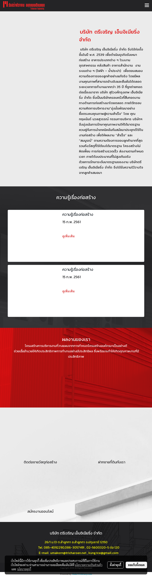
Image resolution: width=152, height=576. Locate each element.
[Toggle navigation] (146, 5)
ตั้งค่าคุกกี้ (115, 565)
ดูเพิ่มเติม (69, 236)
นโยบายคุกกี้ (24, 569)
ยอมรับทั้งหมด (136, 565)
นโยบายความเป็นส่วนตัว (88, 565)
